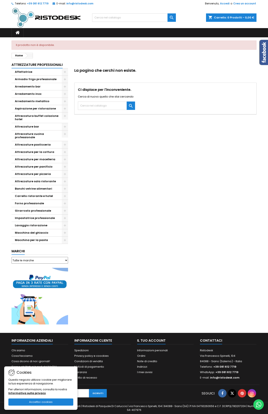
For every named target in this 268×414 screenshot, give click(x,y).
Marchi (18, 251)
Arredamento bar (28, 87)
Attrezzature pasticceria (33, 145)
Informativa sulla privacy (27, 393)
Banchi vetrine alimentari (33, 189)
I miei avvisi (144, 372)
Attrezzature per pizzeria (33, 174)
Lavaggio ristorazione (31, 225)
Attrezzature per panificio (34, 167)
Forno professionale (29, 203)
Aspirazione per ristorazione (35, 109)
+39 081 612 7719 (38, 3)
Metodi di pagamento (89, 367)
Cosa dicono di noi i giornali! (31, 361)
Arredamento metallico (32, 101)
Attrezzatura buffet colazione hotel (36, 117)
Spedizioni (81, 350)
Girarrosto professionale (33, 211)
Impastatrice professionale (35, 218)
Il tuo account (151, 340)
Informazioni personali (152, 350)
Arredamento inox (28, 94)
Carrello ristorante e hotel (34, 196)
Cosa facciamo (22, 356)
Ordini (141, 356)
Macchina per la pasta (31, 240)
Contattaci (211, 340)
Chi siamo (18, 350)
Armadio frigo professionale (36, 79)
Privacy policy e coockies (91, 356)
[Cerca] (134, 17)
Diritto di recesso (85, 378)
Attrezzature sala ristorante (35, 181)
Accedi (224, 3)
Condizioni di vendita (88, 361)
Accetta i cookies (41, 402)
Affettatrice (23, 72)
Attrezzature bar (27, 127)
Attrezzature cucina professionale (29, 135)
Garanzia (80, 372)
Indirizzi (142, 367)
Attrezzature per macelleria (35, 159)
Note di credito (147, 361)
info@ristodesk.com (79, 3)
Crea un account (244, 3)
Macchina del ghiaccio (31, 233)
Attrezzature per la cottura (34, 152)
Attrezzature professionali (37, 64)
